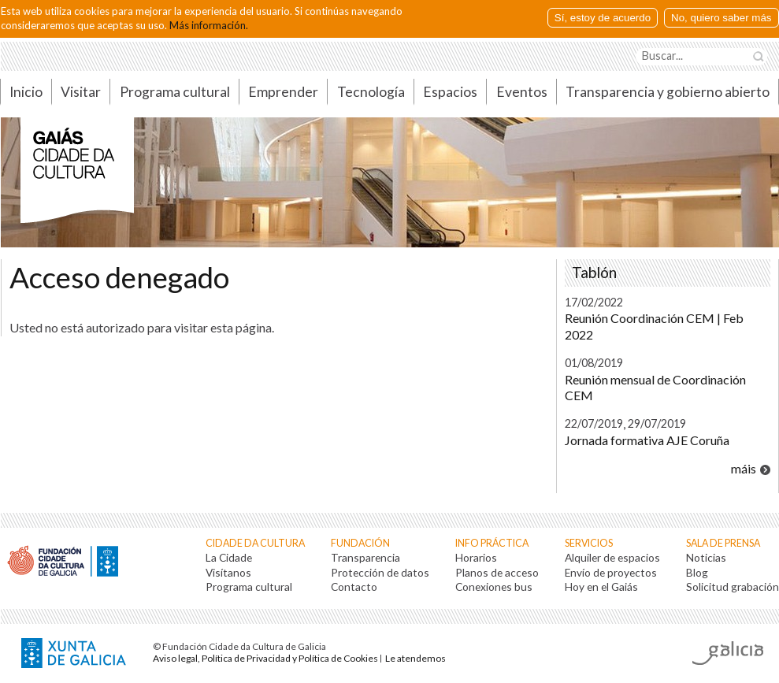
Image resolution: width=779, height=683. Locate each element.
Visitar (81, 92)
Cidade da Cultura (255, 543)
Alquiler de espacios (612, 557)
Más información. (208, 25)
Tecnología (371, 92)
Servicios (589, 543)
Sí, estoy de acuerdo (603, 18)
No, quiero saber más (721, 18)
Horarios (476, 557)
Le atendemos (415, 658)
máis (743, 468)
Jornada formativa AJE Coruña (647, 439)
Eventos (521, 92)
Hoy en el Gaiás (601, 586)
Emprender (283, 92)
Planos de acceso (497, 572)
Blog (697, 572)
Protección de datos (380, 572)
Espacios (450, 92)
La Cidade (229, 557)
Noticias (706, 557)
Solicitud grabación (732, 586)
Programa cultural (175, 92)
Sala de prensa (723, 543)
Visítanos (228, 572)
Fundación (360, 543)
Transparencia (365, 557)
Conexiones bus (493, 586)
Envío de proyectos (611, 572)
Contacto (354, 586)
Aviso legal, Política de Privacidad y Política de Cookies (265, 658)
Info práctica (492, 543)
